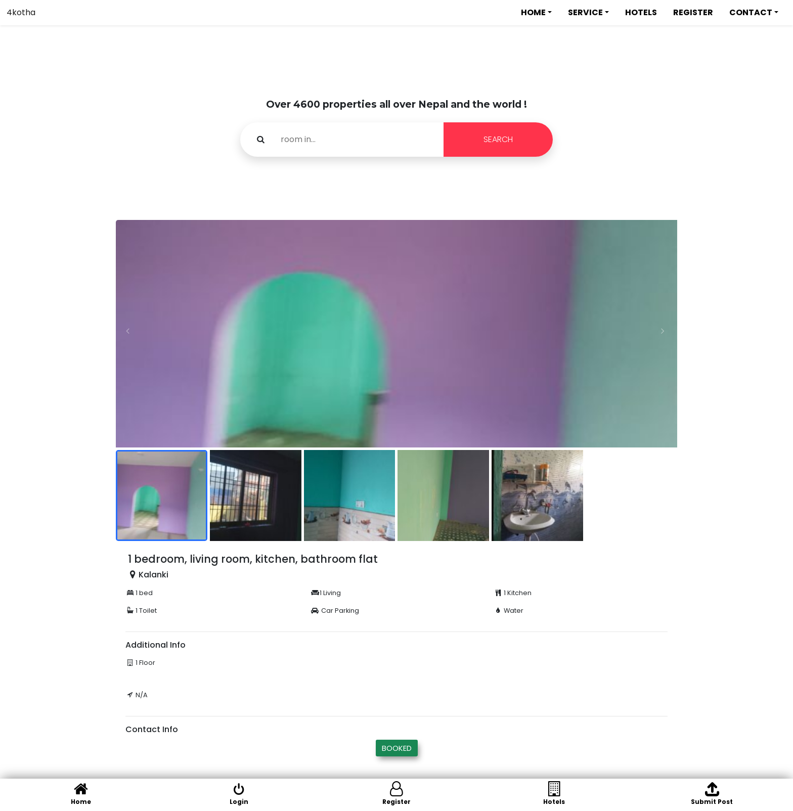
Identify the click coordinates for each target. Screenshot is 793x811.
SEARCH (498, 139)
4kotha (21, 12)
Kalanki (153, 574)
